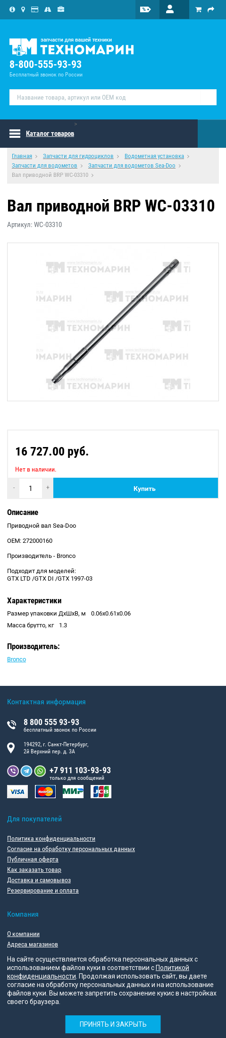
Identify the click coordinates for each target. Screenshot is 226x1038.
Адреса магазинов (32, 944)
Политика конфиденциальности (51, 838)
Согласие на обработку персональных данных (71, 848)
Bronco (16, 659)
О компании (23, 933)
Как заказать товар (34, 869)
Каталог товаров (50, 133)
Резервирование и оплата (43, 890)
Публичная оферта (33, 859)
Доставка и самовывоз (39, 880)
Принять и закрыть (113, 1024)
